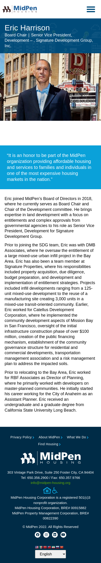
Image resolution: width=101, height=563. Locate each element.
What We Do (76, 437)
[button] (91, 9)
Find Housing (48, 444)
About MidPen (49, 437)
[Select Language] (50, 554)
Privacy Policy (21, 437)
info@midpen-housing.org (50, 483)
